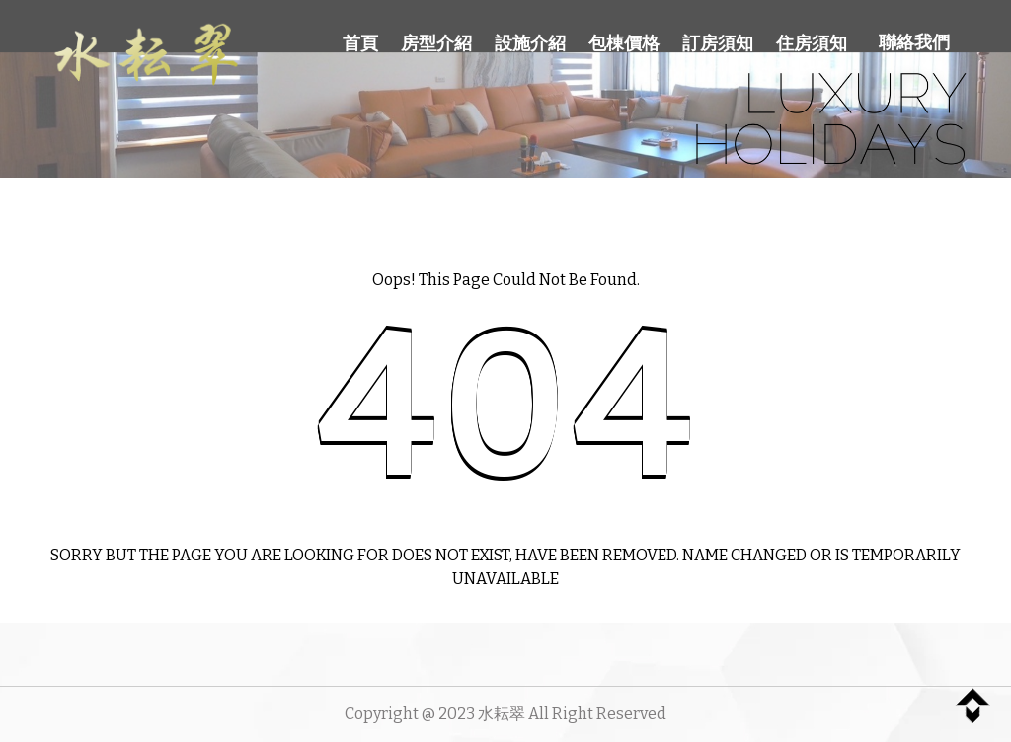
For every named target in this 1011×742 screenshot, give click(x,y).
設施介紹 (530, 43)
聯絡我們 (914, 42)
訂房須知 (717, 43)
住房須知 (811, 43)
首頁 (360, 43)
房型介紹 (436, 43)
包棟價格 (624, 43)
